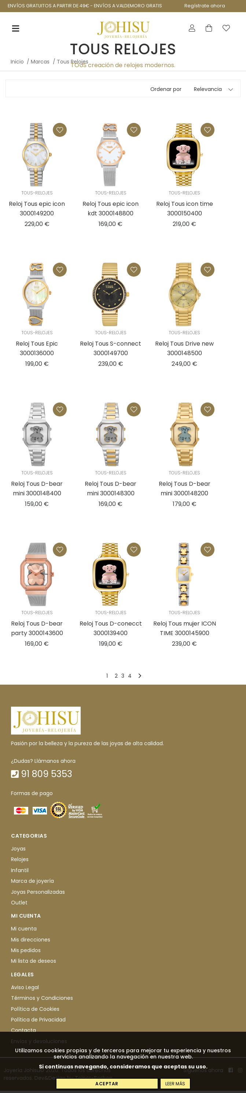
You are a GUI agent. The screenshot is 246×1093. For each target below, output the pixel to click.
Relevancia (208, 91)
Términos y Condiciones (42, 1000)
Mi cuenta (24, 930)
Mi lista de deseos (33, 963)
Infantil (20, 872)
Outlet (19, 904)
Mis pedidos (26, 952)
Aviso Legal (25, 989)
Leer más (175, 1084)
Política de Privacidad (38, 1021)
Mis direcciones (30, 942)
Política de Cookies (35, 1011)
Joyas (18, 851)
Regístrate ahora (204, 6)
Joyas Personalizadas (38, 894)
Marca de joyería (32, 883)
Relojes (20, 862)
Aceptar (106, 1084)
